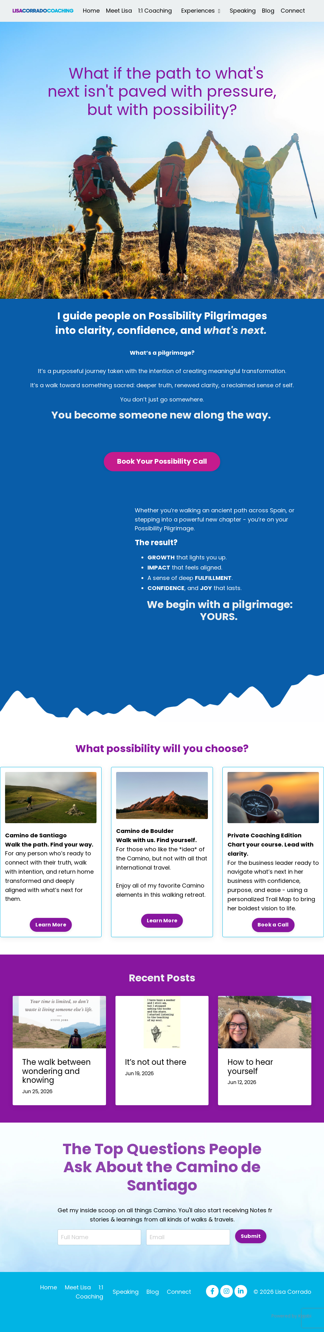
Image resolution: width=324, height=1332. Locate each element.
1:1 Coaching (155, 11)
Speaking (243, 11)
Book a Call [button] (273, 924)
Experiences (200, 11)
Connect (293, 11)
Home (91, 11)
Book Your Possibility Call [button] (162, 461)
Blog (268, 11)
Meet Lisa (119, 11)
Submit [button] (251, 1236)
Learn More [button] (50, 924)
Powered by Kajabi (291, 1316)
